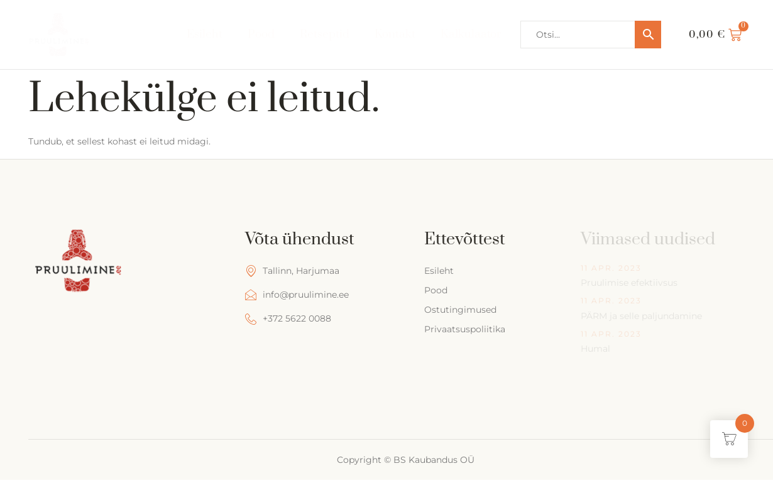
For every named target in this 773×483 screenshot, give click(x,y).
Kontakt (395, 34)
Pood (260, 34)
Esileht (204, 34)
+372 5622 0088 (288, 319)
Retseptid (324, 34)
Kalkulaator (471, 34)
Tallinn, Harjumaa (292, 271)
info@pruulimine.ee (297, 295)
